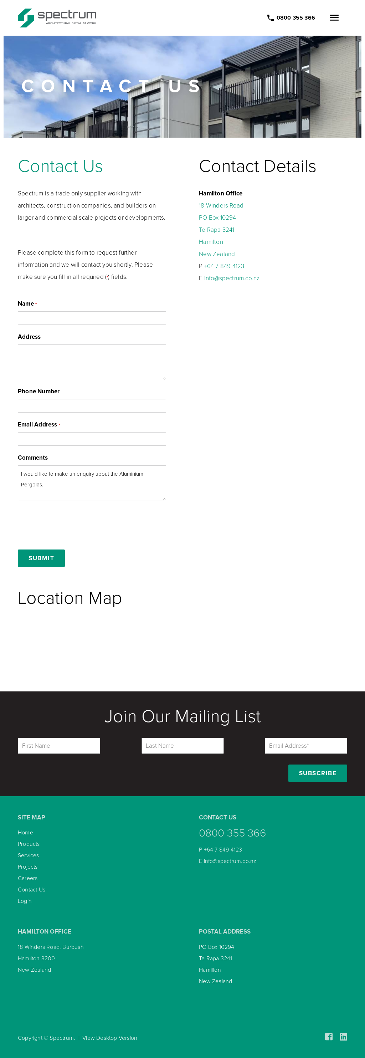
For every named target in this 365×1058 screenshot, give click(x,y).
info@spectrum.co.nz (232, 278)
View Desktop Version (109, 1038)
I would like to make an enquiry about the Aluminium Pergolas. (92, 483)
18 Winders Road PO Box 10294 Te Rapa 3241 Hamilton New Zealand (221, 230)
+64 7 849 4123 (224, 266)
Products (29, 844)
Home (25, 832)
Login (25, 901)
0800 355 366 (232, 833)
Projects (28, 866)
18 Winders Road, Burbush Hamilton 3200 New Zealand (51, 958)
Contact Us (60, 166)
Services (28, 855)
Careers (27, 878)
